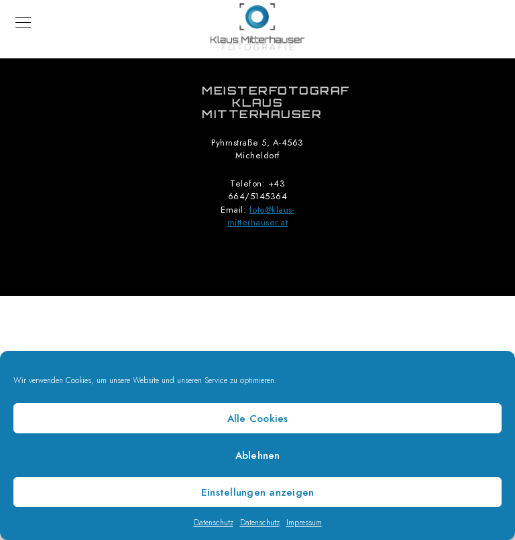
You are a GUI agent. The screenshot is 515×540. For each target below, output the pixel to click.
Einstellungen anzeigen (257, 492)
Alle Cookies (257, 418)
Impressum (304, 522)
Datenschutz (213, 522)
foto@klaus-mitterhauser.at (260, 216)
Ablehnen (257, 455)
